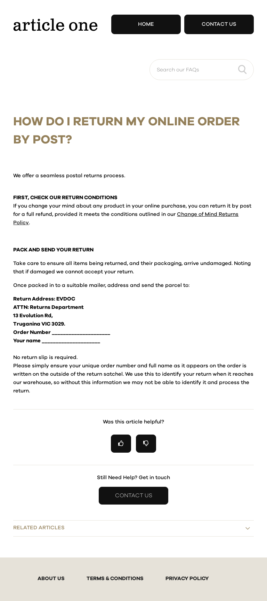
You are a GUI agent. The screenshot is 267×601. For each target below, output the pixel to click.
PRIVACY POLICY (187, 578)
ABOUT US (51, 578)
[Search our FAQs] (201, 69)
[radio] (121, 443)
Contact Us (219, 24)
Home (146, 24)
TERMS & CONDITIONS (115, 578)
